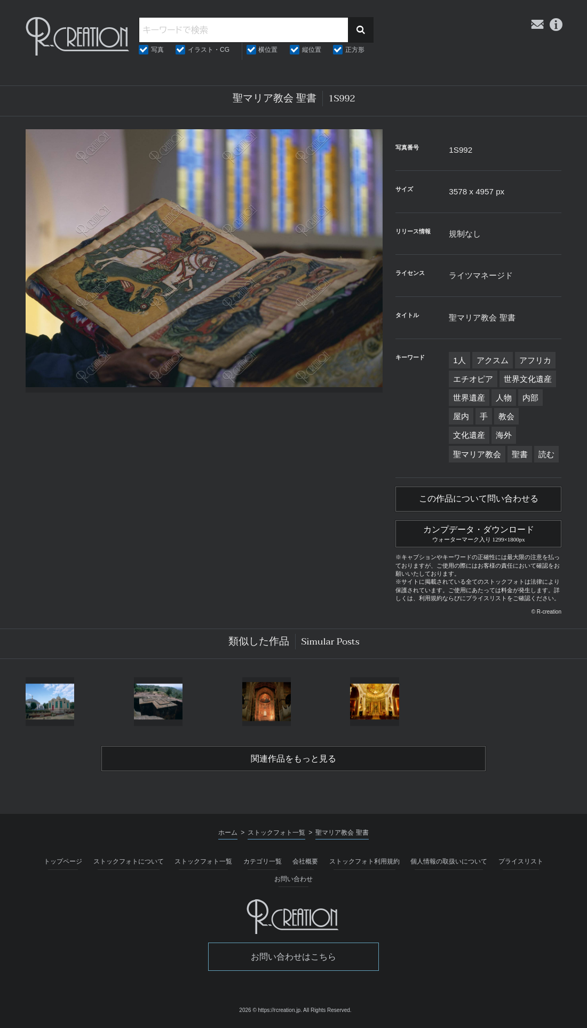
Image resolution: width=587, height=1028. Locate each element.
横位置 (267, 49)
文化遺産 (469, 435)
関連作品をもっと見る (293, 758)
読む (546, 454)
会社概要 (305, 861)
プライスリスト (520, 861)
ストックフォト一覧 (203, 861)
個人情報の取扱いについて (448, 861)
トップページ (63, 861)
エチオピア (473, 378)
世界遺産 (469, 397)
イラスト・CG (208, 49)
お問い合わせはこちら (293, 956)
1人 (459, 360)
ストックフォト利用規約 (364, 861)
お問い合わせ (293, 879)
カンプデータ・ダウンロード (478, 532)
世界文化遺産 (528, 378)
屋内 (461, 416)
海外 (504, 435)
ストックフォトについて (128, 861)
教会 (506, 416)
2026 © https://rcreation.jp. (270, 1010)
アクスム (493, 360)
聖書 (520, 454)
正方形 (354, 49)
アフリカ (535, 360)
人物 (504, 397)
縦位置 (311, 49)
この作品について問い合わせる (478, 498)
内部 (530, 397)
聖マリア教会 (477, 454)
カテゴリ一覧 (262, 861)
